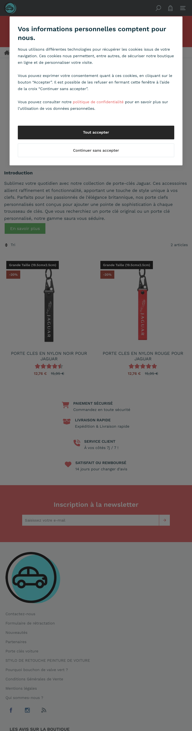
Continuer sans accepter (96, 150)
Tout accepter (96, 132)
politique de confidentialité (98, 102)
